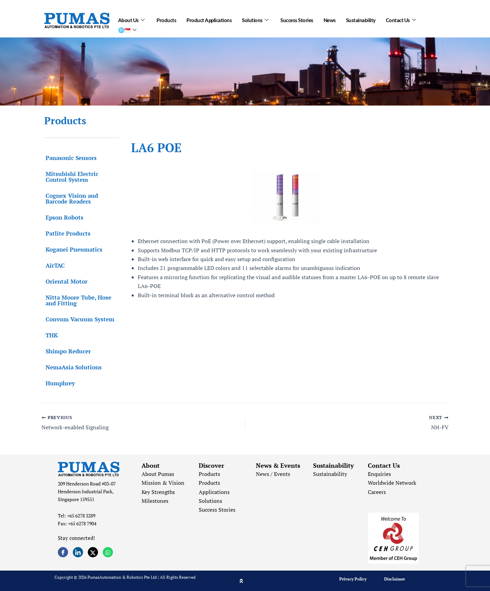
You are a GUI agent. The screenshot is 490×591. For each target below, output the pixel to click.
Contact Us (401, 19)
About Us (131, 19)
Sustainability (361, 19)
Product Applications (209, 19)
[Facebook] (63, 552)
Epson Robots (63, 217)
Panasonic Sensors (69, 158)
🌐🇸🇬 (127, 28)
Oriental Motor (65, 281)
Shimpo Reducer (66, 351)
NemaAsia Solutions (72, 367)
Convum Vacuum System (78, 319)
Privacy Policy (352, 578)
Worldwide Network (392, 482)
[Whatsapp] (108, 552)
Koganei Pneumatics (72, 249)
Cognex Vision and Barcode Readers (70, 198)
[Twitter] (93, 552)
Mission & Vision (163, 482)
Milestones (155, 501)
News (330, 19)
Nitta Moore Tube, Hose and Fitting (77, 300)
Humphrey (59, 383)
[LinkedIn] (78, 552)
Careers (377, 492)
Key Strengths (158, 492)
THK (50, 335)
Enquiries (379, 474)
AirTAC (53, 265)
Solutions (255, 19)
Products (166, 19)
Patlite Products (66, 233)
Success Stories (296, 19)
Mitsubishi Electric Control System (70, 176)
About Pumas (158, 474)
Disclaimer (394, 578)
